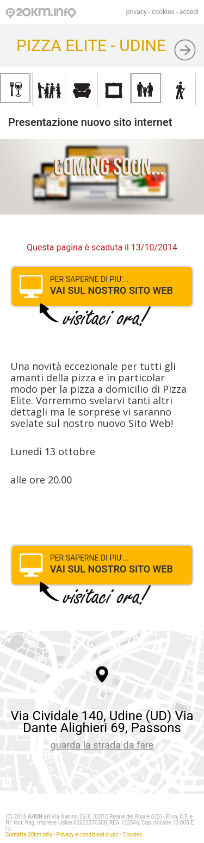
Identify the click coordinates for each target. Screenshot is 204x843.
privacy (136, 12)
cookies (163, 12)
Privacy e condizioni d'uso (88, 835)
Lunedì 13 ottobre (52, 451)
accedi (189, 12)
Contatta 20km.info (28, 835)
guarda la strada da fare (102, 745)
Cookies (133, 835)
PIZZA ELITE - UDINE (91, 45)
